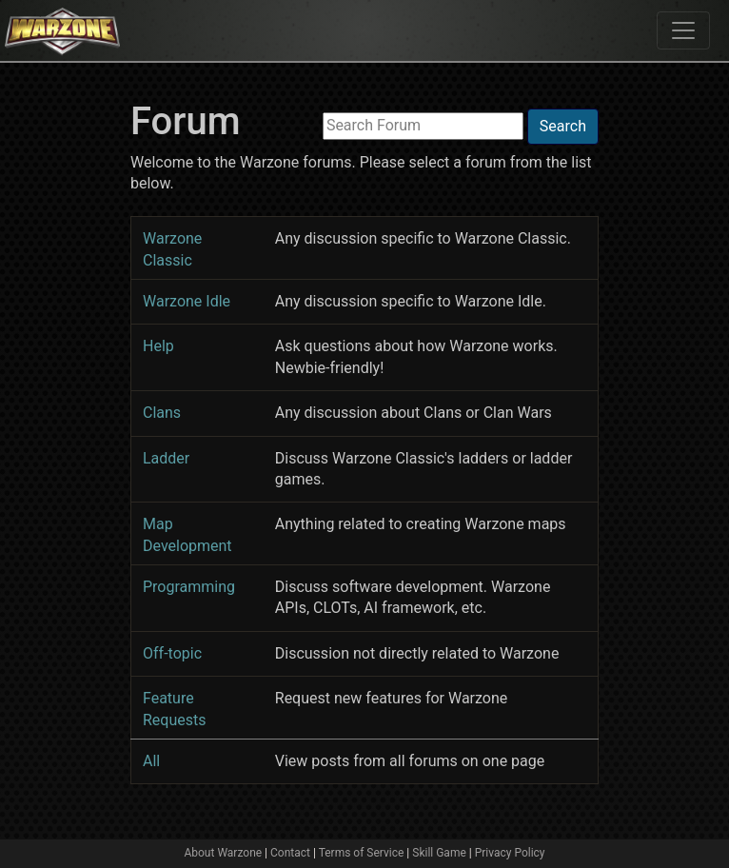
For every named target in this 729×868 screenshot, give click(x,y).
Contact (290, 852)
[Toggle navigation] (683, 30)
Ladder (166, 458)
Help (158, 346)
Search (563, 126)
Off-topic (172, 653)
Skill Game (439, 852)
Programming (189, 587)
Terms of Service (361, 852)
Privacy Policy (510, 852)
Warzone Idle (186, 301)
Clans (162, 413)
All (151, 761)
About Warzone (223, 852)
